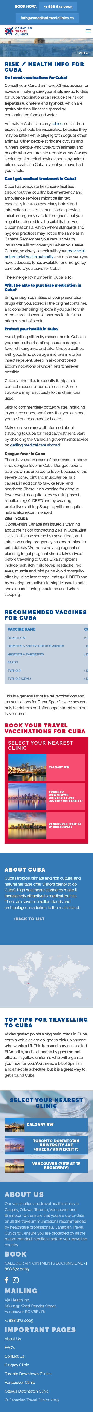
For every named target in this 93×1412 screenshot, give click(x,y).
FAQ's (10, 1347)
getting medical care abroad (35, 445)
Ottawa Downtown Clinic (27, 1391)
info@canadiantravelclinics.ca (47, 18)
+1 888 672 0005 (58, 6)
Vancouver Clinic (20, 1382)
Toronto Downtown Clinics (28, 1374)
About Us (13, 1339)
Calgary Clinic (17, 1365)
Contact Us (14, 1356)
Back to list (30, 919)
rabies (57, 123)
